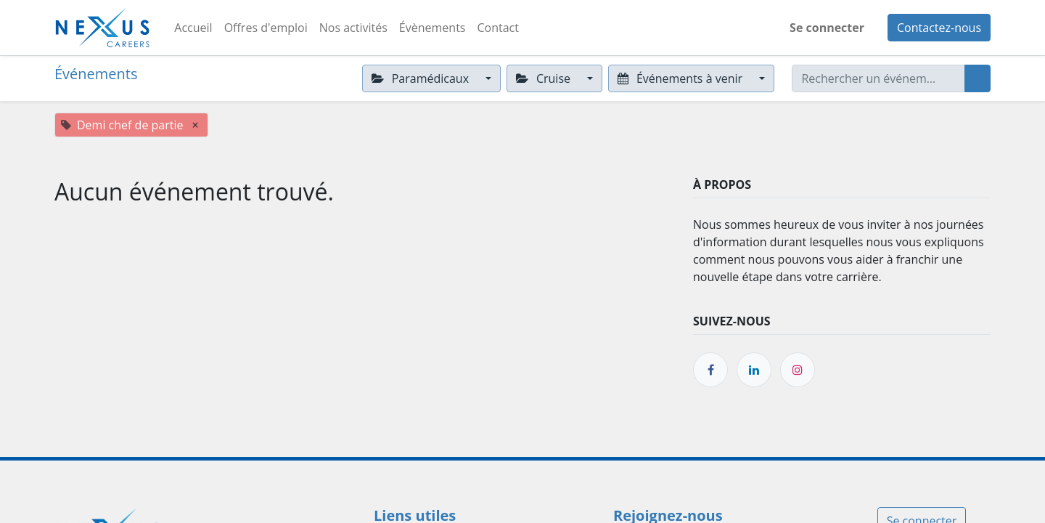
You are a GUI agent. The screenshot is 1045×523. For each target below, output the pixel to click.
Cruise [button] (544, 78)
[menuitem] (193, 27)
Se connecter (827, 28)
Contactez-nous (939, 28)
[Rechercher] (977, 78)
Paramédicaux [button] (422, 78)
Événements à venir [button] (681, 78)
